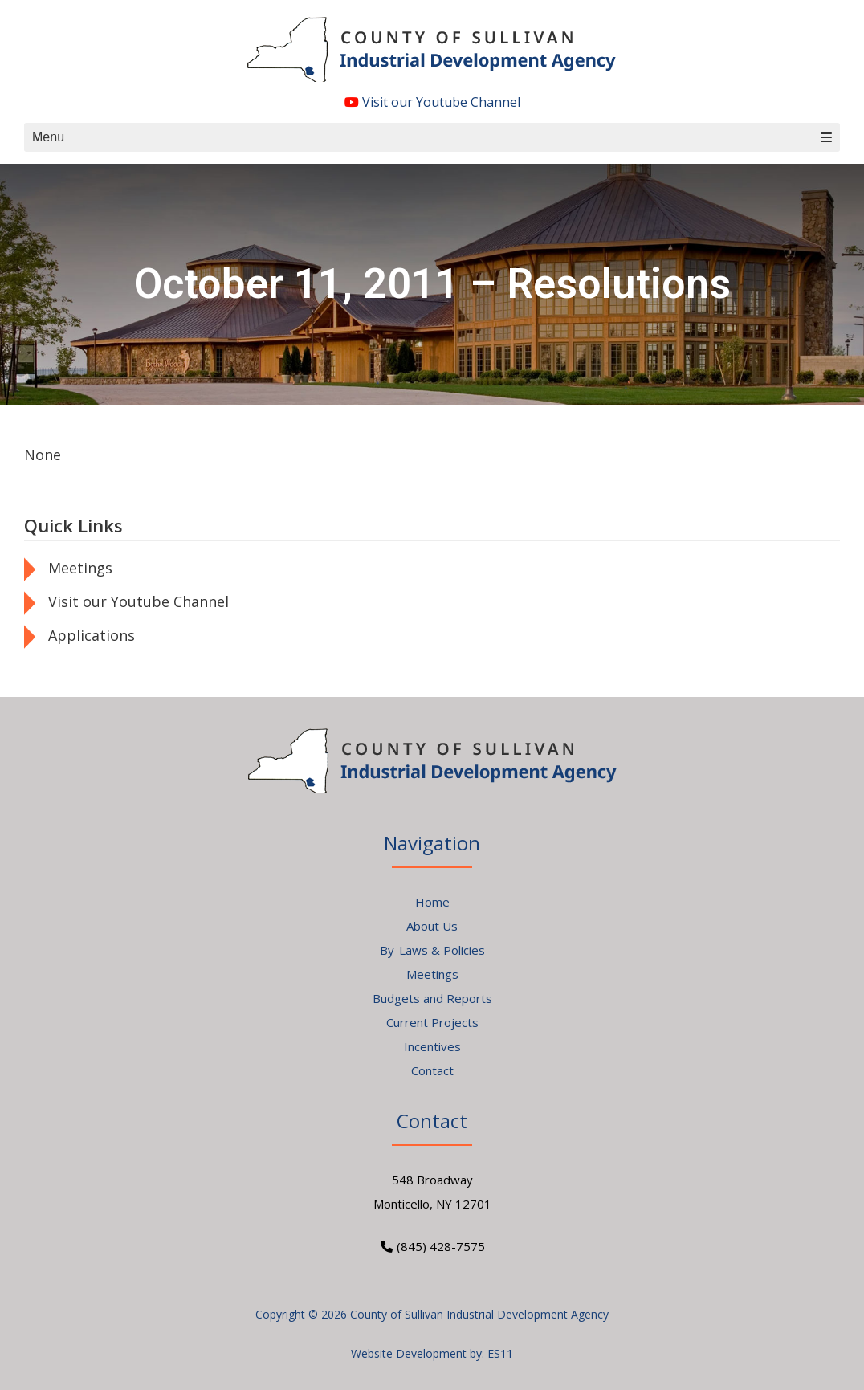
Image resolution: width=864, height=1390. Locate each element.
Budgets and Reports (432, 998)
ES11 (500, 1353)
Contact (432, 1070)
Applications (91, 635)
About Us (432, 926)
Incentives (432, 1046)
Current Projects (432, 1022)
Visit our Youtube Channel (432, 102)
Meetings (80, 567)
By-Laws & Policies (432, 950)
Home (432, 902)
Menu (432, 137)
